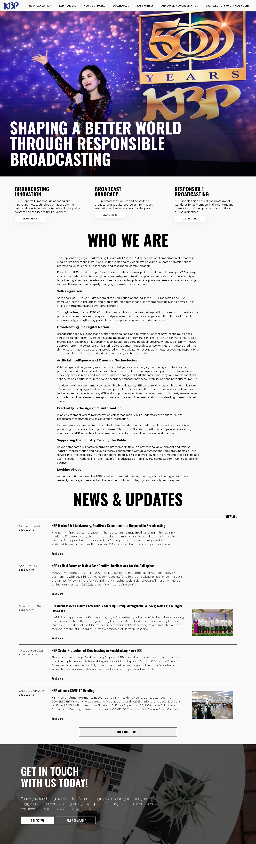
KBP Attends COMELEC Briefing (73, 690)
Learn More (30, 218)
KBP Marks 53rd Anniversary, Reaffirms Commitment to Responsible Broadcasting (108, 525)
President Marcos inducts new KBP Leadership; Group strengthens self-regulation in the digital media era (117, 608)
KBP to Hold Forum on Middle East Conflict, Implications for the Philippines (103, 565)
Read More (57, 554)
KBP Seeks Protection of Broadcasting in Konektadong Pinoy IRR (97, 650)
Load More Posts (128, 732)
